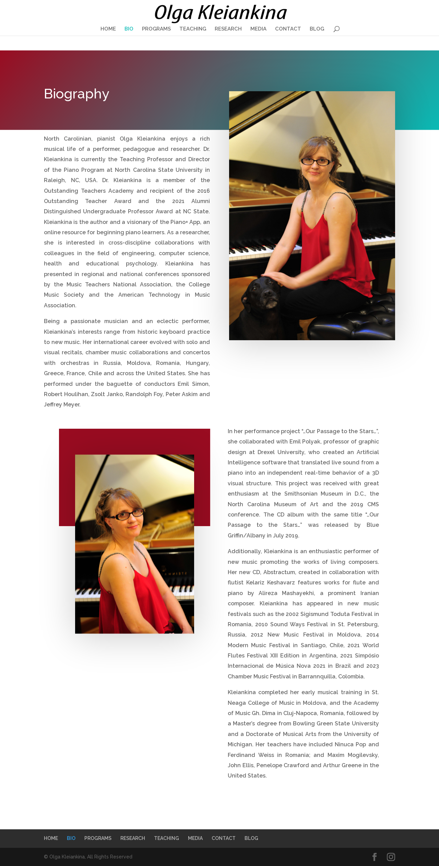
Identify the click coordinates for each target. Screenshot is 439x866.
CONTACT (288, 29)
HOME (108, 29)
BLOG (317, 29)
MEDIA (258, 29)
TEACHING (192, 29)
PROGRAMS (156, 29)
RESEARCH (228, 29)
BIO (128, 29)
